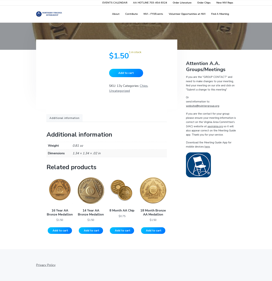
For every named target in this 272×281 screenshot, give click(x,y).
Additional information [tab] (64, 118)
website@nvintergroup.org (202, 106)
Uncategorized (119, 91)
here (207, 146)
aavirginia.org (215, 126)
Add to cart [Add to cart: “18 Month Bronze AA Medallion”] (153, 230)
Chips (144, 86)
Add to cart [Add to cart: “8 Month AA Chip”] (122, 230)
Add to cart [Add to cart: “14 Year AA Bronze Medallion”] (91, 230)
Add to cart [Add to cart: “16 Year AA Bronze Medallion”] (60, 230)
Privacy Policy (46, 265)
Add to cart (126, 73)
